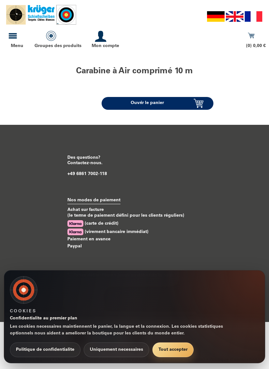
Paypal (74, 246)
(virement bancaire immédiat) (108, 232)
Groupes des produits (58, 46)
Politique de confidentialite (45, 350)
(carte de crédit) (93, 223)
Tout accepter (173, 350)
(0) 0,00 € (256, 46)
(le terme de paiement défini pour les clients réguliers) (125, 215)
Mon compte (105, 46)
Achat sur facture (85, 210)
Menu (17, 46)
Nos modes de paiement (93, 200)
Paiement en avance (89, 239)
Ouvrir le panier (147, 103)
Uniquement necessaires (116, 350)
